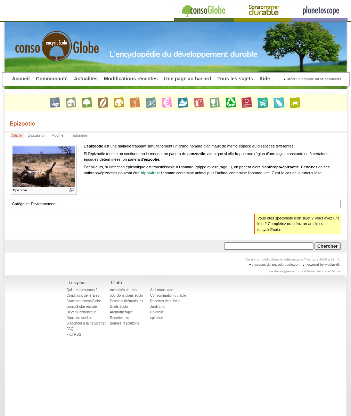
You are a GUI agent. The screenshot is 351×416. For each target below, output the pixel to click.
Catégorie (20, 204)
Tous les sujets (235, 78)
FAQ (69, 329)
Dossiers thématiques (126, 301)
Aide (264, 78)
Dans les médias (79, 318)
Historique (79, 135)
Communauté (51, 78)
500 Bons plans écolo (126, 295)
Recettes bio (119, 318)
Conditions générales (82, 295)
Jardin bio (157, 307)
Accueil (21, 78)
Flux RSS (73, 334)
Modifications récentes (131, 78)
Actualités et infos (123, 290)
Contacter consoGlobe (83, 301)
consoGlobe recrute (81, 307)
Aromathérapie (121, 312)
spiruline (156, 318)
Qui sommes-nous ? (81, 290)
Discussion (37, 135)
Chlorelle (157, 312)
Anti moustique (161, 290)
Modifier (58, 135)
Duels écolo (119, 307)
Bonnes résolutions (124, 323)
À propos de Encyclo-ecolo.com (276, 264)
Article (16, 135)
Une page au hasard (187, 78)
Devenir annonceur (81, 312)
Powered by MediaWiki (322, 264)
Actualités (86, 78)
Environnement (44, 204)
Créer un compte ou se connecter (314, 79)
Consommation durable (168, 295)
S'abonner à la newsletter (86, 323)
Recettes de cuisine (165, 301)
